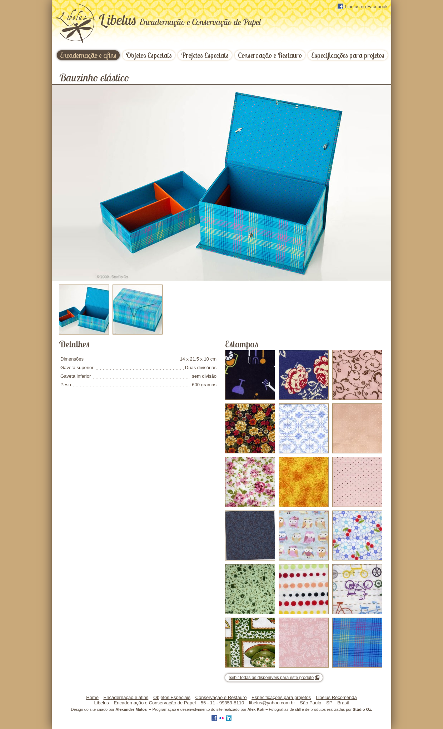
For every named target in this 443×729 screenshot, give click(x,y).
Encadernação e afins (88, 55)
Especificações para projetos (347, 55)
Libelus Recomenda (336, 697)
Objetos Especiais (149, 55)
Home (92, 697)
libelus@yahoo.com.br (272, 702)
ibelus (179, 20)
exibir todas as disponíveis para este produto (271, 677)
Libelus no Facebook (363, 6)
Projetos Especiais (205, 55)
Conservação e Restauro (270, 55)
